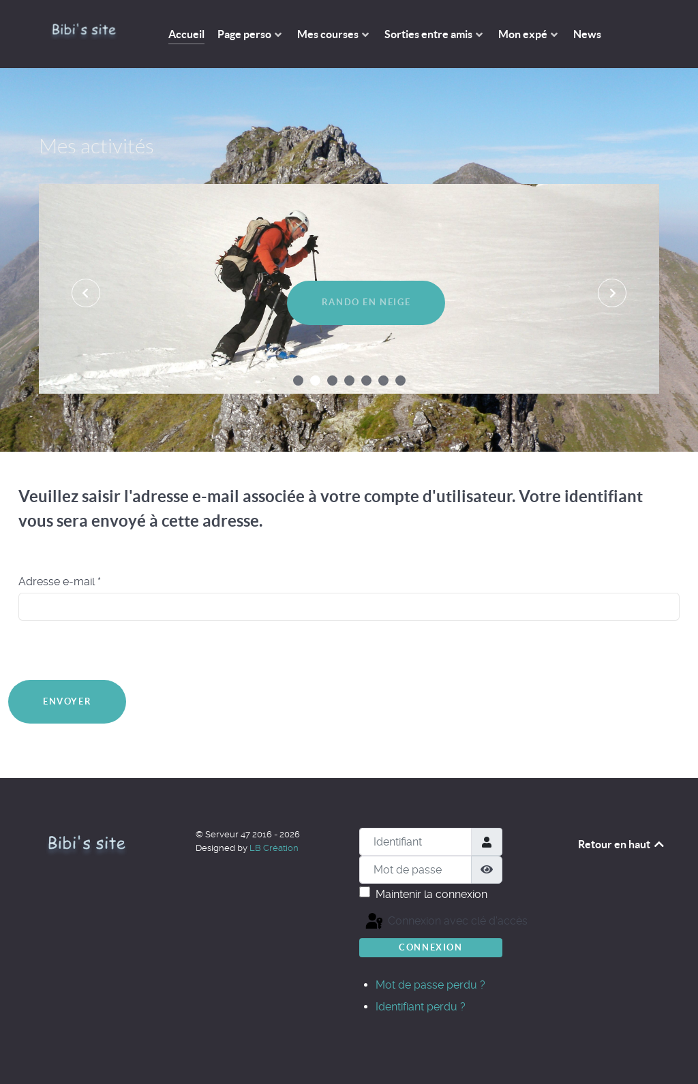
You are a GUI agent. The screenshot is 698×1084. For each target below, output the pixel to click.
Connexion (430, 947)
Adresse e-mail (59, 581)
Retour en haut (622, 844)
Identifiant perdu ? (421, 1006)
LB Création (274, 848)
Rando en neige (366, 302)
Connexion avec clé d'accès (378, 922)
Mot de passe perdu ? (430, 984)
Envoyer (67, 701)
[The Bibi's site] (84, 31)
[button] (298, 380)
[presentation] (86, 293)
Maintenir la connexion (431, 894)
